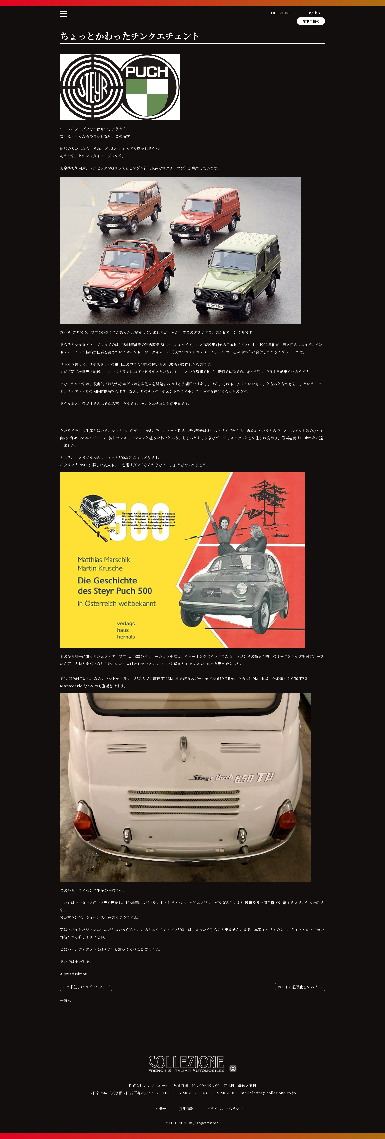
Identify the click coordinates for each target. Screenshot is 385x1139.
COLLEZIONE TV (283, 13)
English (313, 13)
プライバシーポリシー (224, 1108)
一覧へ (65, 1000)
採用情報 (186, 1108)
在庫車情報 (310, 21)
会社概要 (159, 1108)
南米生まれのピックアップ (88, 986)
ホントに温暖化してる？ (297, 986)
